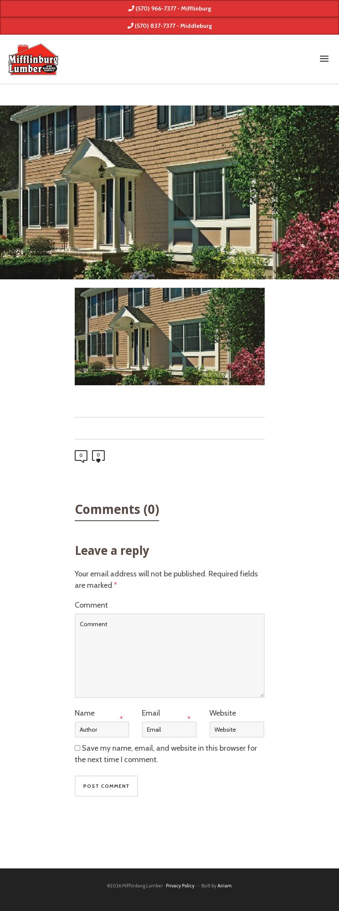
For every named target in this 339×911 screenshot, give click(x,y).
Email (151, 713)
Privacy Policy (180, 886)
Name (85, 713)
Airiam (224, 886)
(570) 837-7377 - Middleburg (169, 26)
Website (222, 713)
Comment (91, 605)
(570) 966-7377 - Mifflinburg (169, 8)
